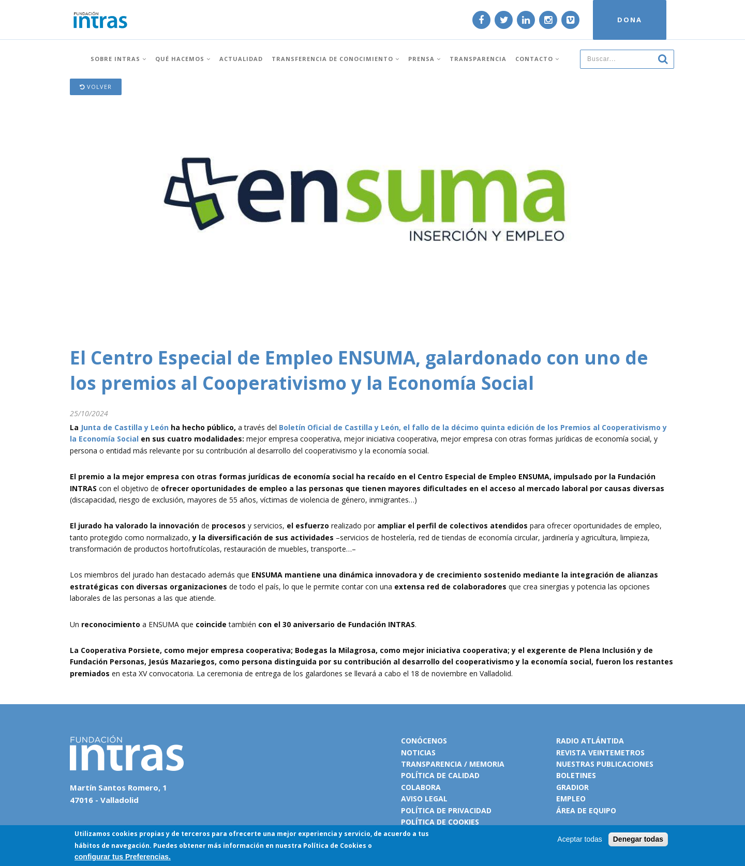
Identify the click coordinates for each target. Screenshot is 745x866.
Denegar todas (638, 839)
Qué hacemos (183, 58)
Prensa (424, 58)
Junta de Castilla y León (125, 427)
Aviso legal (424, 798)
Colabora (421, 787)
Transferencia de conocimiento (335, 58)
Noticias (418, 752)
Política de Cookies (334, 845)
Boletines (576, 775)
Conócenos (424, 741)
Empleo (571, 798)
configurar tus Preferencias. (122, 857)
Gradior (572, 787)
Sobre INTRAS (118, 58)
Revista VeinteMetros (600, 752)
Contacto (537, 58)
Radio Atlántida (590, 741)
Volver (96, 86)
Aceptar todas (579, 839)
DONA (629, 19)
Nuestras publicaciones (604, 764)
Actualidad (241, 58)
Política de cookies (440, 822)
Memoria (486, 764)
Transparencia (478, 58)
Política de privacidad (446, 810)
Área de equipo (586, 810)
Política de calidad (440, 775)
